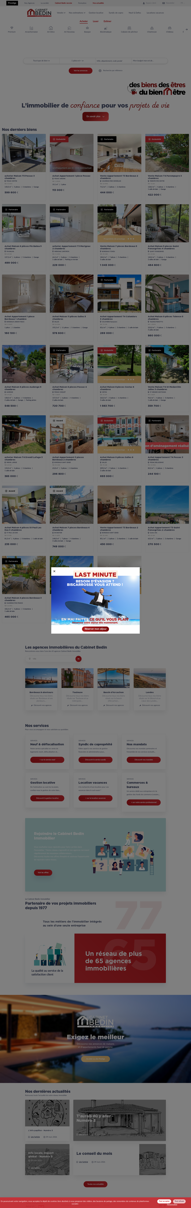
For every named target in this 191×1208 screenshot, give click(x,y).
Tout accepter (164, 1201)
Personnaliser (172, 1204)
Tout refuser (179, 1201)
